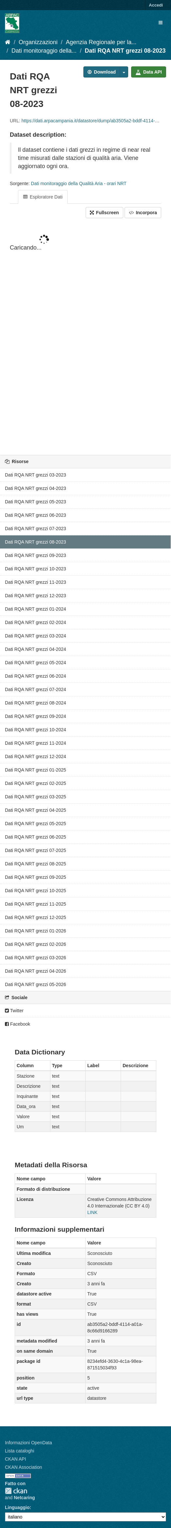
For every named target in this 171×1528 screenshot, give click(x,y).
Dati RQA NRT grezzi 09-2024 (35, 716)
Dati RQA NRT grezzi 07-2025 (35, 850)
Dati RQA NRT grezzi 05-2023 (35, 501)
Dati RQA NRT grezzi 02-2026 (35, 944)
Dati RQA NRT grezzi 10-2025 (35, 890)
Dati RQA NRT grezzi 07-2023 (35, 528)
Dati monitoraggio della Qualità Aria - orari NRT (79, 183)
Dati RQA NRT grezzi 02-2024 (35, 622)
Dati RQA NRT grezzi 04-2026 (35, 971)
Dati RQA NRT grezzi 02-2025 (35, 783)
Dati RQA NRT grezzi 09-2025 (35, 877)
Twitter (14, 1010)
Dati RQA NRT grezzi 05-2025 (35, 823)
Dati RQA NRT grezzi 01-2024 (35, 609)
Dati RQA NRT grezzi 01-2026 (35, 930)
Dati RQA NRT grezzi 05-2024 (35, 662)
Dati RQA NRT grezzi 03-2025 (35, 796)
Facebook (17, 1024)
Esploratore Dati (42, 197)
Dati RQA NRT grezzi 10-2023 (35, 568)
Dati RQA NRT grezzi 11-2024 (35, 743)
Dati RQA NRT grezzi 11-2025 (35, 904)
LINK (92, 1212)
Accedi (156, 5)
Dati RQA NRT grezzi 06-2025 (35, 837)
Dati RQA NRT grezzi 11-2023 (35, 582)
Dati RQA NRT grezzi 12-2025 (35, 917)
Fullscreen (104, 212)
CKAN (16, 1490)
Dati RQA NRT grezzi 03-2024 (35, 635)
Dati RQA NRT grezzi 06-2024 (35, 676)
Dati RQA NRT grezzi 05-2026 (35, 984)
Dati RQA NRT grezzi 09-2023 (35, 555)
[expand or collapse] (160, 22)
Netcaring (24, 1497)
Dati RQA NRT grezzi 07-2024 (35, 689)
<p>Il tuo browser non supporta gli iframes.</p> (85, 337)
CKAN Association (23, 1467)
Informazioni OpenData (28, 1442)
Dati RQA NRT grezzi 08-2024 (35, 702)
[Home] (7, 42)
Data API (148, 72)
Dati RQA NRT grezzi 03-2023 (35, 474)
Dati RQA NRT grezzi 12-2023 (35, 595)
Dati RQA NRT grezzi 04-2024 (35, 649)
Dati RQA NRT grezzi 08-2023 (125, 50)
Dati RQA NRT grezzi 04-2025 (35, 810)
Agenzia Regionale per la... (101, 42)
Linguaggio (17, 1507)
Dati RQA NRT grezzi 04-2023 (35, 488)
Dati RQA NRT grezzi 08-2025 (35, 863)
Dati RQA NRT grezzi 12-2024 (35, 756)
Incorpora (143, 212)
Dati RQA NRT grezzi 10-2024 (35, 729)
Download (102, 72)
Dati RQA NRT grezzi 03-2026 (35, 957)
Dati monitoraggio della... (44, 50)
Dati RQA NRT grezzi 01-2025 (35, 770)
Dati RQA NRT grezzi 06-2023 (35, 515)
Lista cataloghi (19, 1450)
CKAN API (15, 1459)
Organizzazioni (38, 42)
